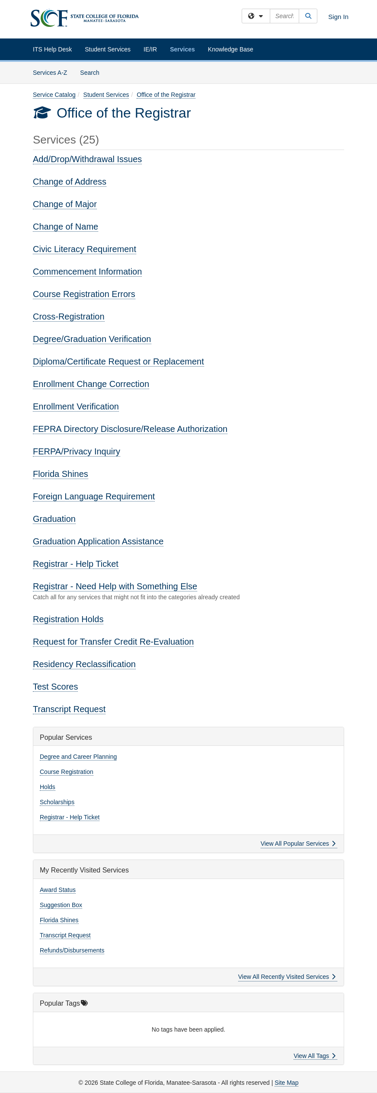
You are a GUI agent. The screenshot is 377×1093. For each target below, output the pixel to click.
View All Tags (314, 1055)
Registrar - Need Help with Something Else (115, 586)
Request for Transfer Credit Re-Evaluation (113, 641)
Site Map (286, 1082)
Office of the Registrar (166, 94)
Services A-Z (50, 72)
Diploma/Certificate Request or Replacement (118, 361)
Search (92, 72)
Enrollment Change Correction (91, 384)
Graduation (54, 519)
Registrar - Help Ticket (75, 564)
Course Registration (66, 771)
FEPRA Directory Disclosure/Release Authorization (130, 429)
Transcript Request (69, 709)
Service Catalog (54, 94)
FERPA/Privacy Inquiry (76, 451)
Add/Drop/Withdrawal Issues (87, 159)
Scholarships (57, 802)
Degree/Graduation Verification (92, 339)
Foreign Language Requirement (94, 496)
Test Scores (55, 686)
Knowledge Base (230, 49)
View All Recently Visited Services (286, 976)
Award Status (58, 889)
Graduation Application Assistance (98, 541)
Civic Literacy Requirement (84, 249)
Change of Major (65, 204)
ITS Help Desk (52, 49)
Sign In (338, 16)
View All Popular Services (298, 843)
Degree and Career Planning (78, 756)
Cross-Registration (69, 316)
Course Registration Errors (84, 294)
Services (182, 49)
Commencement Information (87, 271)
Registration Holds (68, 619)
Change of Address (69, 181)
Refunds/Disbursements (72, 950)
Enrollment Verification (76, 406)
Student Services (108, 49)
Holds (47, 786)
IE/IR (150, 49)
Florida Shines (60, 474)
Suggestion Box (61, 904)
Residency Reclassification (84, 664)
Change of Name (65, 226)
